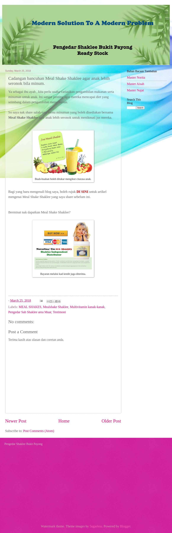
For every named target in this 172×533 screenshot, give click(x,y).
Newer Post (15, 421)
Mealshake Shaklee (55, 307)
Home (64, 421)
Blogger (125, 526)
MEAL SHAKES (30, 307)
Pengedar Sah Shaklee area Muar (29, 312)
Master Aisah (135, 84)
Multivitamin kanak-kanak (87, 307)
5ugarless (96, 526)
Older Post (111, 421)
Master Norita (136, 77)
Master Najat (135, 90)
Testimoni (59, 312)
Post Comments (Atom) (38, 431)
